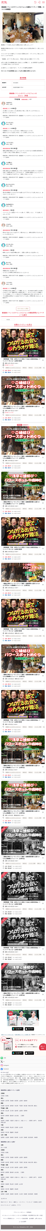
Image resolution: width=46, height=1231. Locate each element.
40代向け (25, 367)
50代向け (31, 367)
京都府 (7, 1120)
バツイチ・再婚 (38, 367)
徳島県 (2, 1132)
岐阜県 (2, 1115)
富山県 (7, 1110)
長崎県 (12, 1137)
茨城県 (2, 1105)
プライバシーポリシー (20, 1212)
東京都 (8, 319)
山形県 (21, 1100)
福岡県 (2, 1137)
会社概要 (31, 1218)
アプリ (19, 1205)
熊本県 (16, 1137)
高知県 (16, 1132)
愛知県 (12, 1115)
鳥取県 (2, 1127)
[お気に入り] (43, 360)
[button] (35, 2)
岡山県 (12, 1127)
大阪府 (12, 1120)
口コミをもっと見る (23, 308)
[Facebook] (23, 1069)
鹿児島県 (30, 1137)
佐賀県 (7, 1137)
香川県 (7, 1132)
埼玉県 (16, 1105)
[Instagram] (23, 1065)
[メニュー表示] (43, 2)
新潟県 (2, 1110)
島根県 (7, 1127)
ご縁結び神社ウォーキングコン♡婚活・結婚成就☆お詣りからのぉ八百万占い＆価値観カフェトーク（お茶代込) (21, 584)
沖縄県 (36, 1137)
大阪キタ (17, 1120)
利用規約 (29, 1212)
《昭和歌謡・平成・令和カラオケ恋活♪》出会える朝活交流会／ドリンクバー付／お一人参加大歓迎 (21, 360)
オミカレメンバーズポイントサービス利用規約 (14, 1215)
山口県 (21, 1127)
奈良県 (40, 1120)
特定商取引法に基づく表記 (35, 1215)
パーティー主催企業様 (22, 1218)
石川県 (12, 1110)
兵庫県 (30, 1120)
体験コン (39, 863)
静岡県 (7, 1115)
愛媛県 (12, 1132)
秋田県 (16, 1100)
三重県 (22, 1115)
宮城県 (12, 1100)
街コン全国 (4, 1147)
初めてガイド (4, 1202)
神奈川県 (30, 1105)
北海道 (2, 1095)
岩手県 (7, 1100)
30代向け (25, 415)
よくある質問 (22, 1221)
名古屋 (16, 1115)
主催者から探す (37, 1202)
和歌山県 (3, 1122)
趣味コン (16, 1202)
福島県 (25, 1100)
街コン (11, 1202)
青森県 (2, 1100)
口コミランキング (5, 1205)
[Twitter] (23, 1061)
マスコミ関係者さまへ (9, 1218)
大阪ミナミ (24, 1120)
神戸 (35, 1120)
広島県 (16, 1127)
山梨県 (21, 1110)
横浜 (35, 1105)
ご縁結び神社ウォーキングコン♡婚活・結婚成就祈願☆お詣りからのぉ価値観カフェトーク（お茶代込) (21, 407)
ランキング (29, 1202)
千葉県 (21, 1105)
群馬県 (12, 1105)
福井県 (16, 1110)
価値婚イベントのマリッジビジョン (13, 367)
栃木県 (7, 1105)
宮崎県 (25, 1137)
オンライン (22, 1202)
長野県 (25, 1110)
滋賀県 (2, 1120)
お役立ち (13, 1205)
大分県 (21, 1137)
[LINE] (23, 1058)
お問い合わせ (38, 1218)
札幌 (7, 1095)
